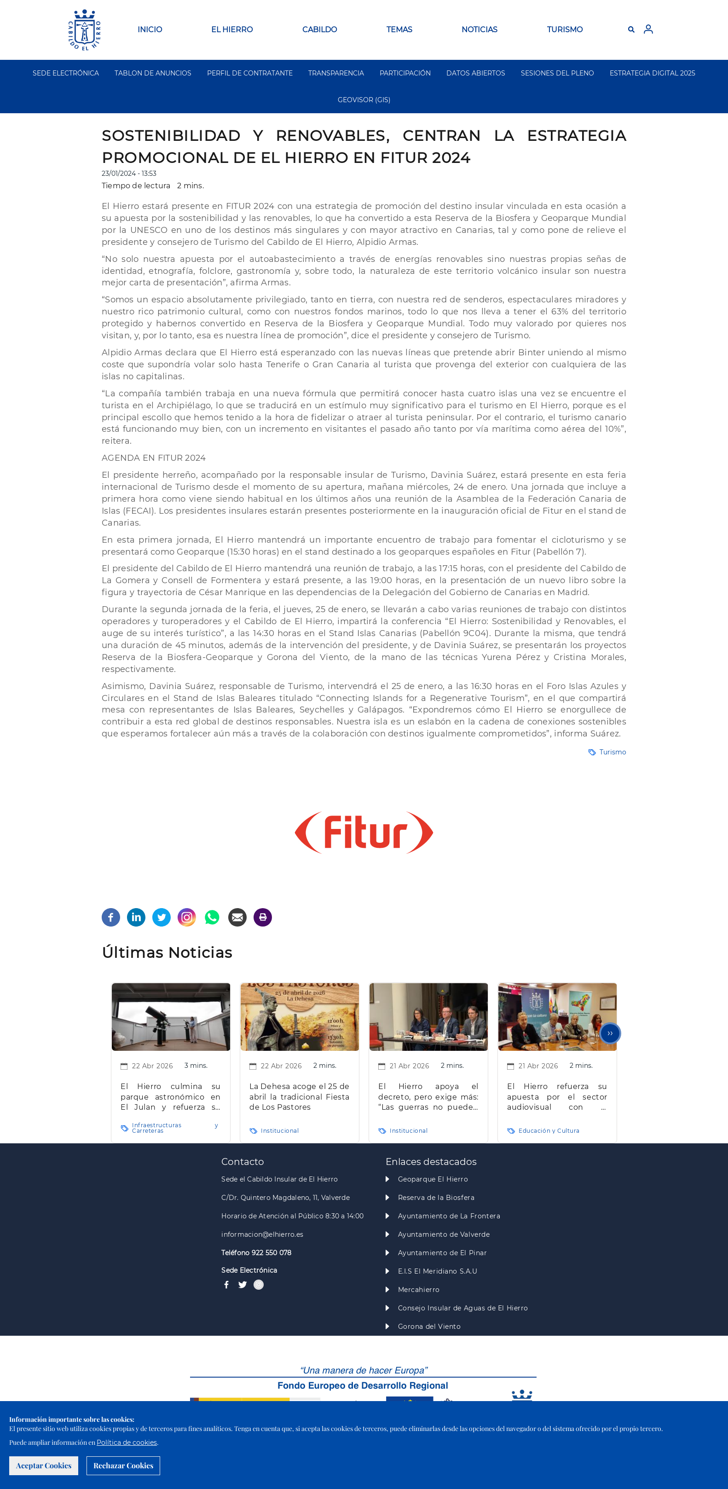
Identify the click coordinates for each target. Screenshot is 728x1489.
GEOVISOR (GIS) (364, 100)
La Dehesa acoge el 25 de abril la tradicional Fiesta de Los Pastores (299, 1097)
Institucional (280, 1130)
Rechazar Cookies (123, 1465)
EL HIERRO (232, 29)
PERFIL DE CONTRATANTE (250, 73)
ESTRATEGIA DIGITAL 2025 (652, 73)
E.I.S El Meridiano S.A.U (438, 1271)
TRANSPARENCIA (336, 73)
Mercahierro (419, 1290)
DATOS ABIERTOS (475, 73)
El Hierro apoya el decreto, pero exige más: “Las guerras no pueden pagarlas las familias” (428, 1097)
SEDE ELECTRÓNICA (66, 73)
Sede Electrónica (249, 1270)
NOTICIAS (479, 29)
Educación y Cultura (549, 1130)
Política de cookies (127, 1442)
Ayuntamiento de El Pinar (442, 1253)
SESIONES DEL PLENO (557, 73)
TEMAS (399, 29)
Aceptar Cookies (43, 1465)
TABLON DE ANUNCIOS (153, 73)
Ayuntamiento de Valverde (444, 1234)
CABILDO (319, 29)
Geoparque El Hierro (433, 1179)
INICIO (150, 29)
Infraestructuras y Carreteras (175, 1128)
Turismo (613, 752)
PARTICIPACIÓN (405, 73)
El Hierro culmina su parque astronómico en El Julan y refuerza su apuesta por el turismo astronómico (171, 1097)
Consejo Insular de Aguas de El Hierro (463, 1308)
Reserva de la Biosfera (436, 1198)
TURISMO (565, 29)
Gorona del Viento (429, 1326)
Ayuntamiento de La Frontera (449, 1216)
